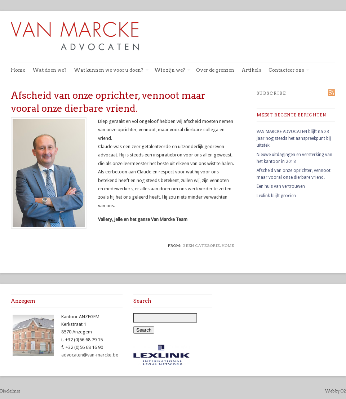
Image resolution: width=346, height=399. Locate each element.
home (228, 245)
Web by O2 (335, 391)
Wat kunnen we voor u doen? (111, 70)
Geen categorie (201, 245)
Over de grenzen (215, 70)
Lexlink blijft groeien (276, 195)
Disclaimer (10, 391)
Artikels (251, 70)
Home (18, 70)
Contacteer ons (289, 70)
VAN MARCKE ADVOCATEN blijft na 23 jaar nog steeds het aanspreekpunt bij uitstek (294, 138)
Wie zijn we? (172, 70)
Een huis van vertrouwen (281, 186)
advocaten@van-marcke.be (89, 355)
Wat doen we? (49, 70)
